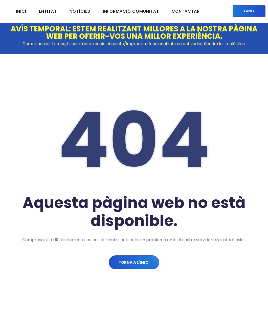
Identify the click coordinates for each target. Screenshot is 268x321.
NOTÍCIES (80, 11)
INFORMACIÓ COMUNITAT (131, 11)
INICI (21, 11)
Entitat (48, 11)
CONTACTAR (186, 11)
